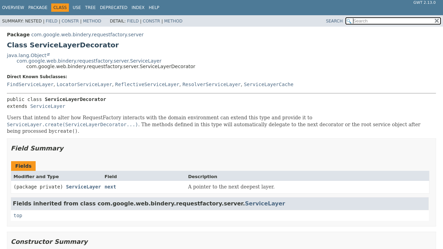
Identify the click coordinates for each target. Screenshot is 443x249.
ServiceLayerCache (268, 84)
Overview (13, 7)
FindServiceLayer (30, 84)
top (17, 215)
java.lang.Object (26, 55)
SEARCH (334, 21)
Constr (70, 21)
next (110, 187)
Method (92, 21)
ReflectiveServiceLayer (147, 84)
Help (154, 7)
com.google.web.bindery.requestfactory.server (87, 34)
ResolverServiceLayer (211, 84)
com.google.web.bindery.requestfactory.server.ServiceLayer (89, 61)
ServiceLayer (47, 106)
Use (77, 7)
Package (37, 7)
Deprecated (114, 7)
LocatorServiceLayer (84, 84)
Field (51, 21)
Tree (90, 7)
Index (138, 7)
